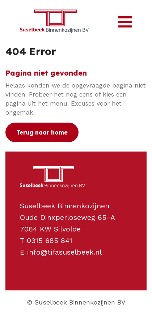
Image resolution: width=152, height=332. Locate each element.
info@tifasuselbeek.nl (64, 252)
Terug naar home (42, 132)
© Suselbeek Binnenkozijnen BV (76, 302)
